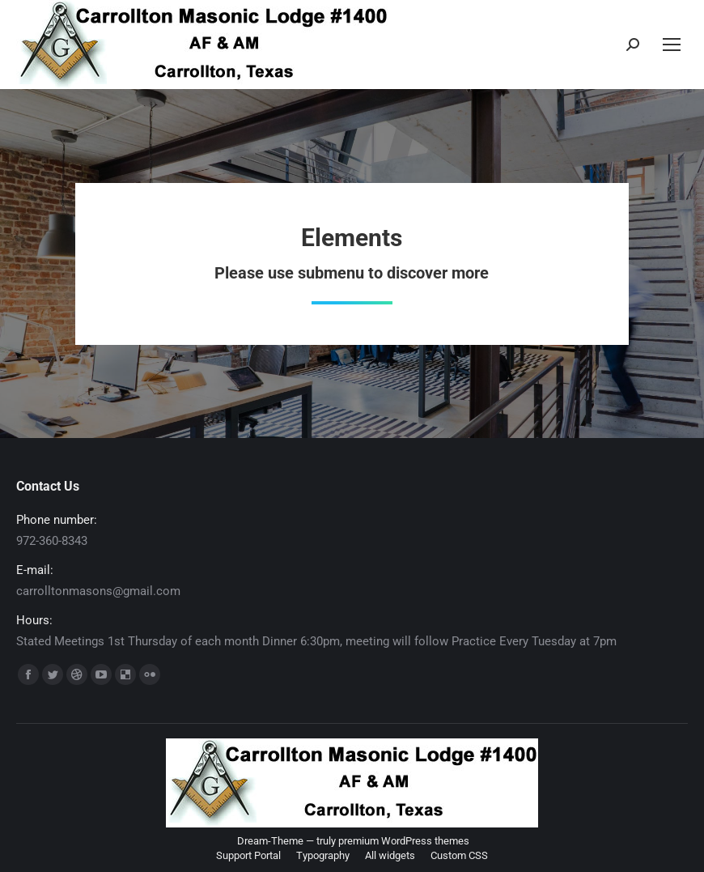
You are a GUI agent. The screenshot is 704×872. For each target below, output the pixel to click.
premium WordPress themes (403, 841)
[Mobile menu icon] (671, 44)
